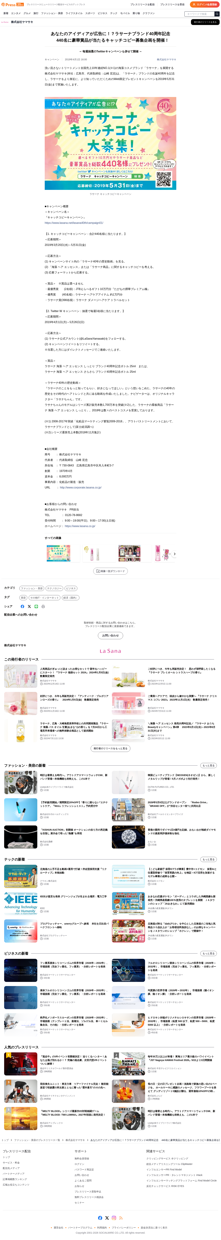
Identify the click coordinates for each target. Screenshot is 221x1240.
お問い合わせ (110, 635)
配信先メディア (11, 1168)
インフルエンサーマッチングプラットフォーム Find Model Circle (181, 1180)
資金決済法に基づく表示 (154, 1227)
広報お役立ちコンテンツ (16, 1184)
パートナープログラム (80, 1227)
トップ (5, 1140)
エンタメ (16, 13)
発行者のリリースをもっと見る (110, 748)
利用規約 (102, 1227)
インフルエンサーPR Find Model (164, 1169)
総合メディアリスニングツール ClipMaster (169, 1164)
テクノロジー (54, 588)
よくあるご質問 (83, 1180)
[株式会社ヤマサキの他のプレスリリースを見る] (205, 22)
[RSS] (121, 1218)
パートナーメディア (14, 1173)
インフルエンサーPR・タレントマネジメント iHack (174, 1175)
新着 (5, 13)
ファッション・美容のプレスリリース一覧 (37, 1140)
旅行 (35, 13)
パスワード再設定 (84, 1169)
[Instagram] (114, 1218)
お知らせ (79, 1186)
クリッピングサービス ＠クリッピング (167, 1158)
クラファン (149, 13)
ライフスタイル (74, 13)
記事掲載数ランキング (15, 1179)
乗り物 (136, 13)
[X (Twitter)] (29, 606)
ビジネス (102, 13)
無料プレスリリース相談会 (89, 1197)
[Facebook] (22, 606)
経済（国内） (70, 597)
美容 (23, 597)
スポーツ (90, 13)
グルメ (27, 13)
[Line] (36, 606)
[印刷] (43, 606)
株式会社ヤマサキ (166, 59)
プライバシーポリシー (124, 1227)
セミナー (79, 1202)
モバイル (125, 13)
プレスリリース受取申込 (88, 1191)
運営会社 (58, 1227)
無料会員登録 (82, 1158)
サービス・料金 (11, 1162)
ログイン (79, 1164)
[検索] (217, 14)
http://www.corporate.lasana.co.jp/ (80, 487)
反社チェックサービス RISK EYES (165, 1186)
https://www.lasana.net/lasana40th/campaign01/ (74, 222)
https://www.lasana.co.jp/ (80, 526)
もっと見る (209, 765)
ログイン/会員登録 (205, 4)
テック (113, 13)
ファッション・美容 (52, 13)
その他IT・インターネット (44, 597)
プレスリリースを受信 (172, 4)
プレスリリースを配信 (142, 4)
